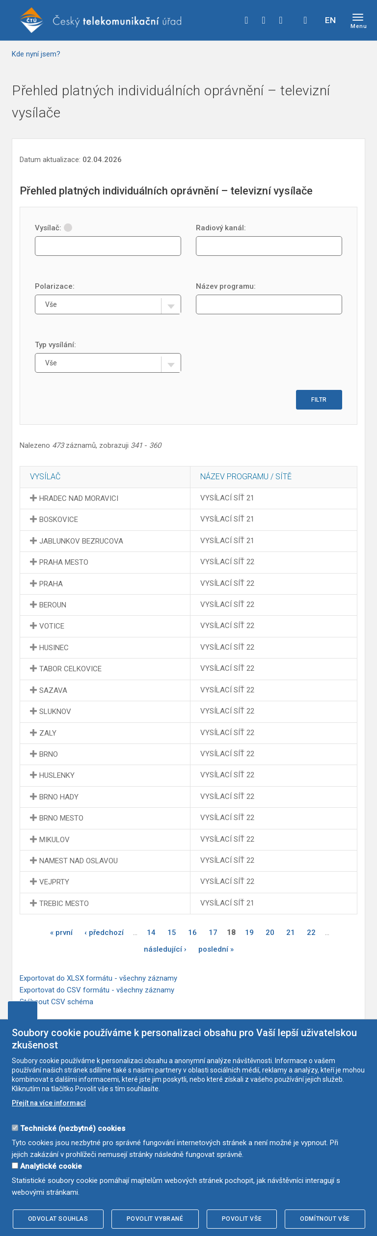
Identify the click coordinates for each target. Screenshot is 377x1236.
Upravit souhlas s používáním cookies (22, 1010)
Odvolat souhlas (58, 1218)
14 (151, 932)
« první (61, 932)
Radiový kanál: (221, 227)
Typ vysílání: (55, 344)
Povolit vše (242, 1218)
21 (290, 932)
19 (249, 932)
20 (270, 932)
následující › (165, 949)
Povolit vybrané (155, 1218)
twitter (264, 20)
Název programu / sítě (246, 476)
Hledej (305, 20)
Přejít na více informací (49, 1103)
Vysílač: (53, 227)
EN (330, 20)
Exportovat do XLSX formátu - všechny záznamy (98, 978)
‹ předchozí (104, 932)
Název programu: (226, 286)
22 (311, 932)
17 (213, 932)
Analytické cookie (51, 1166)
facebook (246, 20)
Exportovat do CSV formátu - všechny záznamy (97, 990)
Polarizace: (55, 286)
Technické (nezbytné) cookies (72, 1128)
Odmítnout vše (325, 1218)
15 (171, 932)
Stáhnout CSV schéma (56, 1001)
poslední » (216, 949)
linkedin (281, 20)
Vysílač (45, 476)
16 (192, 932)
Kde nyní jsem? (36, 54)
